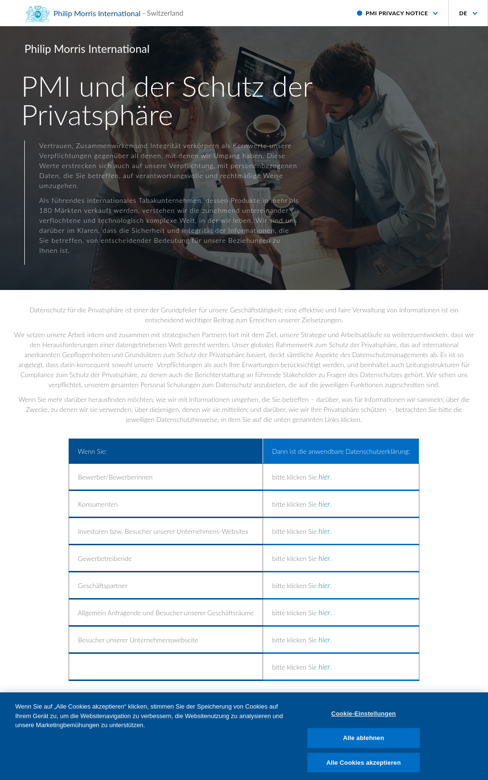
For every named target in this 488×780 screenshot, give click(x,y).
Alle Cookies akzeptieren (363, 766)
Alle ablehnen (363, 741)
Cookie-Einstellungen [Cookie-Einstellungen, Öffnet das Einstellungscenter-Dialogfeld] (363, 717)
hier (324, 476)
